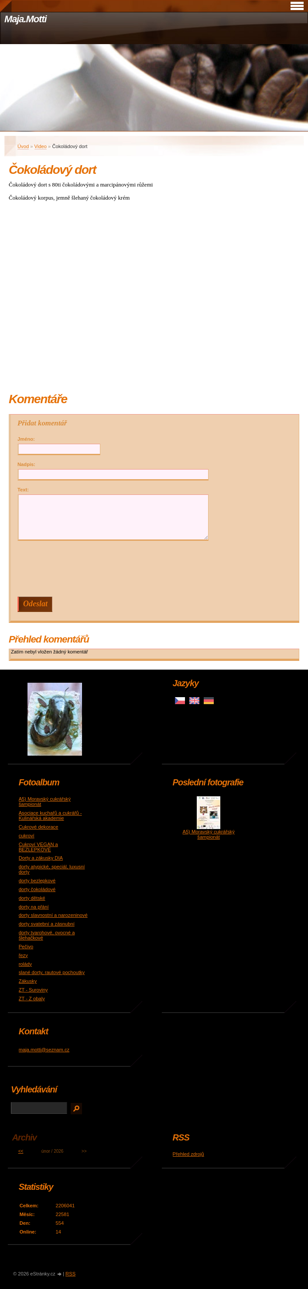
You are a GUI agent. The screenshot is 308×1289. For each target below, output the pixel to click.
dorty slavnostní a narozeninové (53, 915)
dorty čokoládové (37, 889)
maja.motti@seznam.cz (44, 1049)
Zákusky (28, 981)
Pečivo (26, 946)
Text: (23, 489)
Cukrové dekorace (38, 826)
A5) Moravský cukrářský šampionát (208, 834)
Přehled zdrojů (188, 1154)
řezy (23, 955)
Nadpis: (26, 464)
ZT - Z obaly (32, 998)
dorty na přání (34, 906)
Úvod (23, 146)
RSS (70, 1273)
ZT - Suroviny (33, 989)
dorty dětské (32, 898)
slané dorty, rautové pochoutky (52, 972)
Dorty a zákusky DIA (41, 857)
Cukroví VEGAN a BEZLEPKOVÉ (38, 847)
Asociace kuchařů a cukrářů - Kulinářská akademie (50, 815)
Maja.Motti (25, 19)
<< (21, 1151)
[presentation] (156, 569)
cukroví (26, 835)
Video (40, 146)
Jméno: (26, 439)
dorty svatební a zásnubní (47, 923)
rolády (25, 964)
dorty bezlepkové (37, 880)
